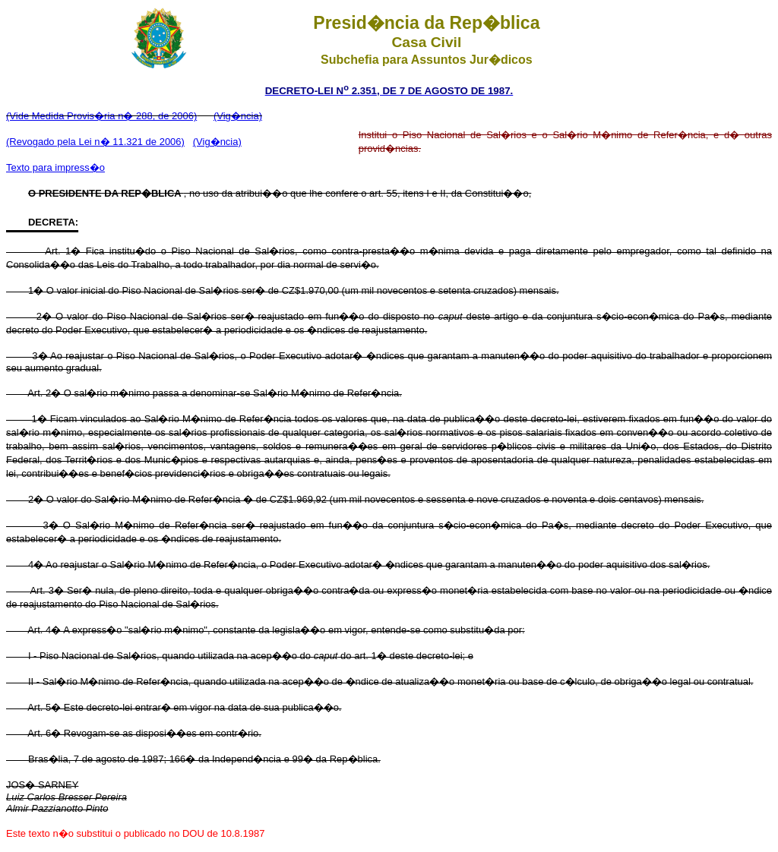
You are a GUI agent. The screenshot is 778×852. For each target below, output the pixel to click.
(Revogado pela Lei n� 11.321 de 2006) (95, 141)
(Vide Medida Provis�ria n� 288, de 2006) (101, 115)
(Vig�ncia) (237, 115)
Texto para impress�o (55, 167)
